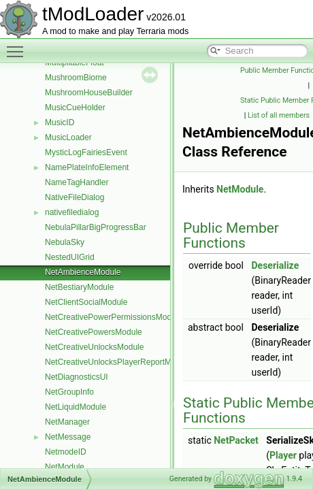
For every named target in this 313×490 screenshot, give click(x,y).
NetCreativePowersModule (93, 332)
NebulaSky (64, 242)
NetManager (67, 422)
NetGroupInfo (69, 392)
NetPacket (236, 440)
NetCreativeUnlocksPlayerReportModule (118, 362)
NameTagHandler (76, 182)
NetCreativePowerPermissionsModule (113, 317)
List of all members (279, 115)
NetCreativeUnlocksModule (94, 347)
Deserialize (275, 265)
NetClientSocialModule (86, 302)
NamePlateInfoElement (87, 167)
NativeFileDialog (74, 197)
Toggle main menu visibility (18, 45)
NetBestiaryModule (79, 287)
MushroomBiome (76, 77)
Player (283, 455)
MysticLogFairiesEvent (86, 152)
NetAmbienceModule (82, 272)
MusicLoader (68, 137)
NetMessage (67, 437)
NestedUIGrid (70, 257)
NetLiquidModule (75, 407)
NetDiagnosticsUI (76, 377)
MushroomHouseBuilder (89, 92)
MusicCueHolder (75, 107)
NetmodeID (65, 452)
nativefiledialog (72, 212)
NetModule (64, 467)
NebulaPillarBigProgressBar (95, 227)
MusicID (59, 122)
